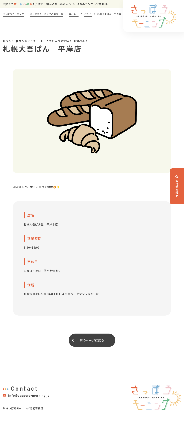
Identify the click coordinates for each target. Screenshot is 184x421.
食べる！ (82, 41)
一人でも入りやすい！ (57, 41)
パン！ (9, 41)
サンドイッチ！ (29, 41)
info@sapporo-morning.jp (26, 395)
